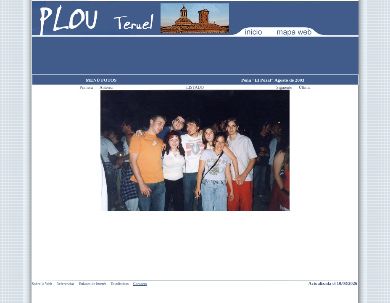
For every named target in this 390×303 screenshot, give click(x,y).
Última (305, 87)
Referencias (65, 284)
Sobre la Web (42, 284)
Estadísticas (120, 284)
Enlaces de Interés (92, 284)
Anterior (107, 87)
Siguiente (284, 87)
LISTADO (195, 87)
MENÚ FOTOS (101, 79)
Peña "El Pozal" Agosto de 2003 (272, 79)
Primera (86, 87)
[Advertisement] (195, 55)
